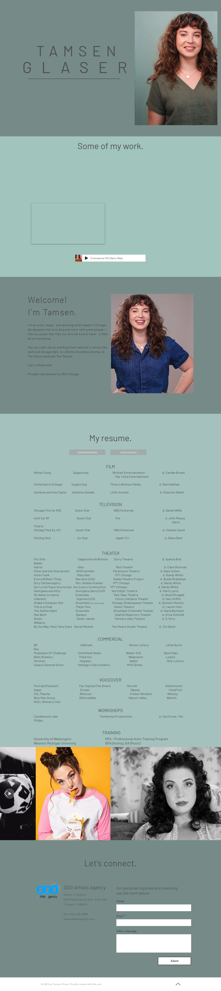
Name (120, 901)
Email (119, 916)
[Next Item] (6, 793)
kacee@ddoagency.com (79, 918)
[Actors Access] (128, 452)
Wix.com (97, 984)
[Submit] (174, 961)
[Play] (86, 258)
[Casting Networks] (87, 452)
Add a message (126, 931)
